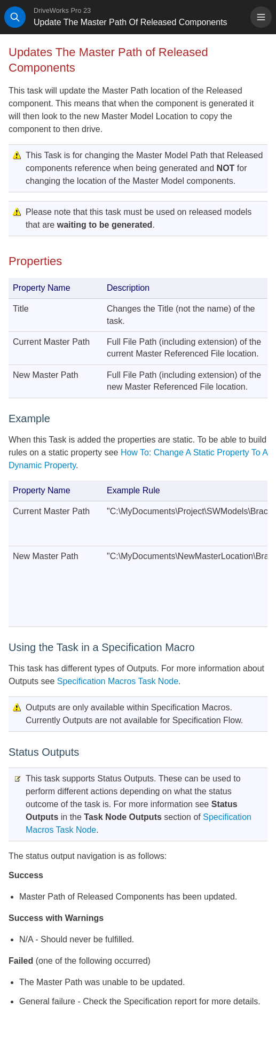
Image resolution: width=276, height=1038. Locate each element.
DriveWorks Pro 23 (62, 10)
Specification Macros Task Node (117, 681)
